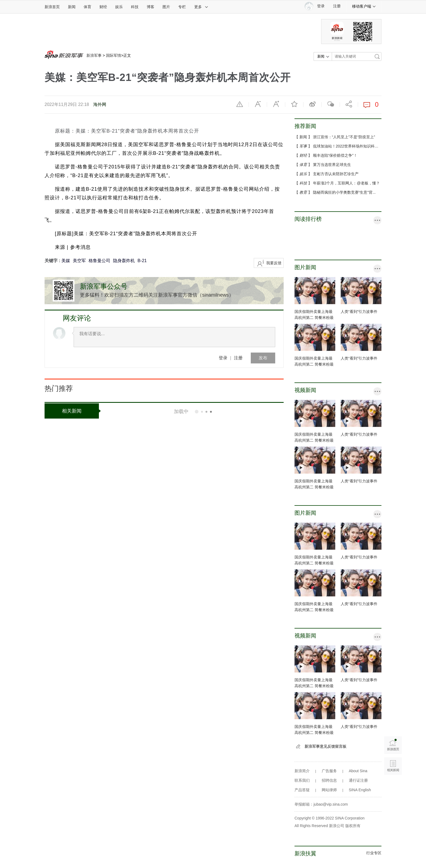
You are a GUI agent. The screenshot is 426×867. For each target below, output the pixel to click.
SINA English (360, 790)
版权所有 (353, 826)
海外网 (99, 104)
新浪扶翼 (305, 853)
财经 (103, 7)
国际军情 (113, 55)
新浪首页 (52, 7)
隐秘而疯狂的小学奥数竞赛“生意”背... (344, 192)
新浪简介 (302, 771)
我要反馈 (273, 263)
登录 (223, 358)
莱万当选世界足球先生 (332, 164)
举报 (239, 104)
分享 (348, 104)
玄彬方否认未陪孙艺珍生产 (336, 174)
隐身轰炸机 (124, 260)
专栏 (182, 7)
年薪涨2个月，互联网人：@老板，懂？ (346, 183)
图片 (166, 7)
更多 (201, 7)
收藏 (294, 104)
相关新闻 (80, 411)
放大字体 (276, 104)
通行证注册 (358, 780)
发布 (263, 358)
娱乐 (119, 7)
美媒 (65, 260)
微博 (312, 104)
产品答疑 (302, 790)
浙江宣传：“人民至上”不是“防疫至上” (344, 137)
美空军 (79, 260)
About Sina (358, 771)
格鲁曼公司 (99, 260)
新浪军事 (94, 55)
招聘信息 (329, 780)
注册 (337, 6)
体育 (87, 7)
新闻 (72, 7)
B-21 (142, 260)
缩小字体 (257, 104)
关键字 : (53, 260)
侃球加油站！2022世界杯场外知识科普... (347, 146)
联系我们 (302, 780)
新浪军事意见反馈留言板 (325, 746)
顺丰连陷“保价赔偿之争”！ (335, 155)
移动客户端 (364, 6)
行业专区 (373, 853)
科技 (135, 7)
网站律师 (329, 790)
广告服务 (329, 771)
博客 (150, 7)
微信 (330, 104)
